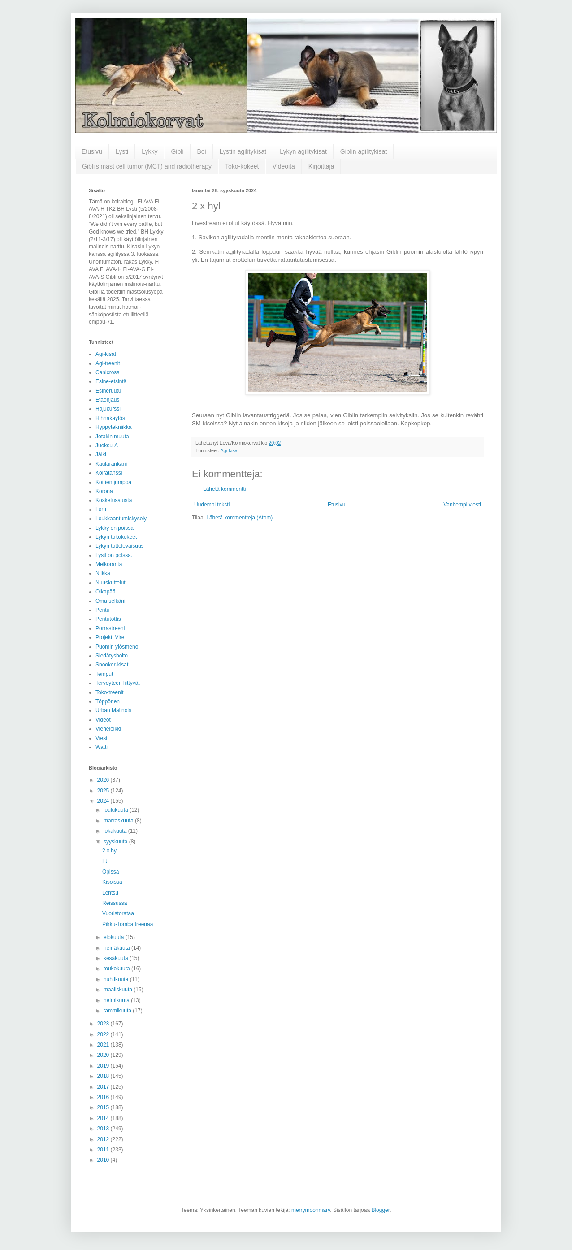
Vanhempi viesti (462, 505)
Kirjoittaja (321, 166)
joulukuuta (117, 810)
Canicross (107, 372)
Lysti (122, 151)
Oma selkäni (110, 601)
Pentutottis (108, 619)
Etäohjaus (107, 400)
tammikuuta (118, 1011)
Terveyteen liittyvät (117, 683)
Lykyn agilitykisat (303, 151)
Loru (100, 509)
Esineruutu (108, 391)
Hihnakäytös (110, 418)
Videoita (283, 166)
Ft (104, 861)
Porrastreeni (110, 628)
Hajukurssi (108, 409)
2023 (104, 1024)
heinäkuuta (117, 948)
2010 (104, 1160)
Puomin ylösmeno (116, 647)
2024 (104, 801)
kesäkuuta (117, 958)
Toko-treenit (109, 692)
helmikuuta (117, 1000)
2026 (104, 780)
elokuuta (115, 937)
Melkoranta (108, 564)
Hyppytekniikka (113, 427)
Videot (103, 720)
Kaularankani (111, 464)
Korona (104, 491)
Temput (104, 674)
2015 (104, 1107)
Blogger (380, 1210)
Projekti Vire (109, 637)
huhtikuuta (117, 979)
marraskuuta (119, 820)
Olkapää (105, 591)
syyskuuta (116, 842)
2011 (104, 1149)
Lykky (149, 151)
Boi (201, 151)
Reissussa (114, 903)
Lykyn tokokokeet (116, 537)
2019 (104, 1066)
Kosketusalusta (113, 500)
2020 (104, 1055)
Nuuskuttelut (110, 583)
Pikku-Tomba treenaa (127, 924)
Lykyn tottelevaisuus (119, 546)
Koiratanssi (108, 473)
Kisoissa (112, 882)
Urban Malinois (113, 710)
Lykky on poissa (114, 528)
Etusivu (92, 151)
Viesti (101, 738)
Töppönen (107, 701)
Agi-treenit (107, 363)
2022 (104, 1034)
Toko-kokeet (242, 166)
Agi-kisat (229, 450)
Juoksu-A (106, 445)
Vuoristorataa (118, 913)
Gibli (177, 151)
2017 (104, 1087)
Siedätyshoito (111, 656)
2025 (104, 790)
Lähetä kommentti (224, 489)
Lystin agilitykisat (243, 151)
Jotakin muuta (112, 436)
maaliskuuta (119, 989)
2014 (104, 1118)
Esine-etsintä (110, 381)
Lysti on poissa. (113, 555)
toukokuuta (117, 968)
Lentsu (110, 893)
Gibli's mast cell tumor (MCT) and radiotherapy (147, 166)
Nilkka (102, 573)
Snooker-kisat (111, 665)
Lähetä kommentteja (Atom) (239, 518)
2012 (104, 1139)
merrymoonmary (310, 1210)
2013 (104, 1128)
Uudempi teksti (212, 505)
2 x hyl (110, 851)
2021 (104, 1045)
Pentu (102, 610)
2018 (104, 1076)
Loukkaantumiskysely (121, 518)
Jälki (100, 454)
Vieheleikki (108, 729)
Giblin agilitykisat (363, 151)
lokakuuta (116, 831)
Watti (101, 747)
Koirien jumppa (113, 482)
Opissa (110, 872)
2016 (104, 1097)
